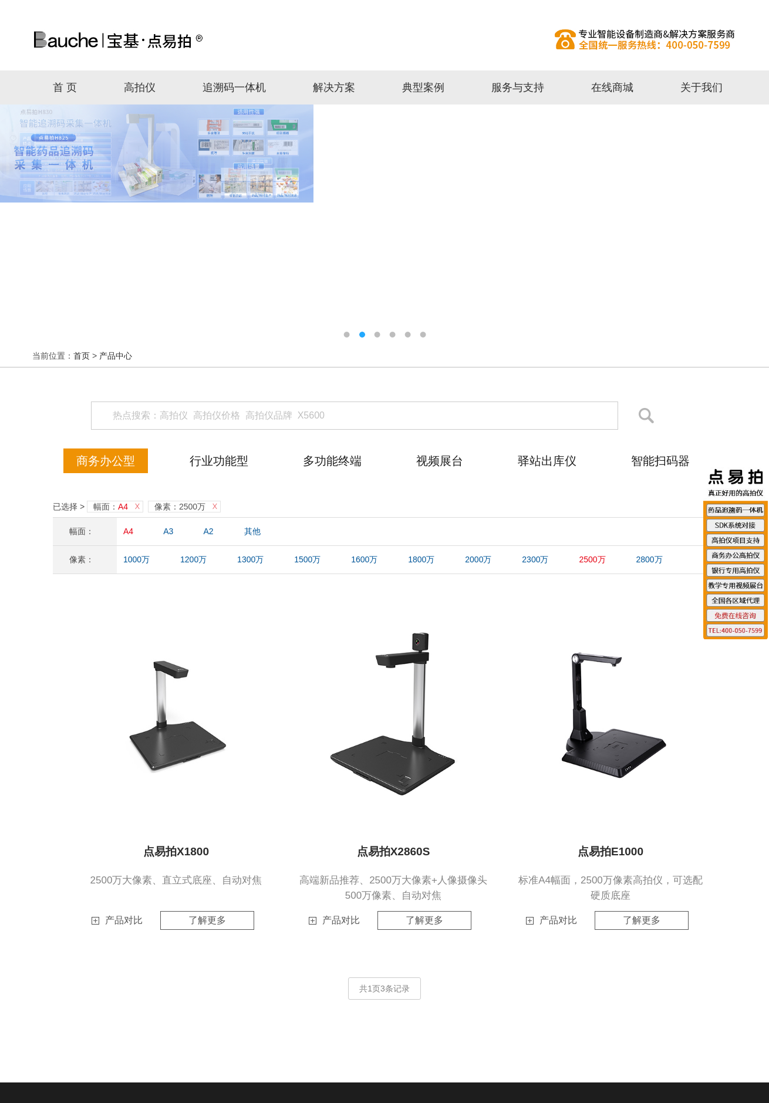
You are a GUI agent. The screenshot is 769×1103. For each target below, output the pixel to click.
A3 (168, 531)
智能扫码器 (660, 460)
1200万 (193, 559)
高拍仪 (384, 39)
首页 (81, 355)
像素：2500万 (179, 506)
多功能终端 (332, 460)
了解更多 (207, 920)
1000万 (136, 559)
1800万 (421, 559)
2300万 (535, 559)
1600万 (364, 559)
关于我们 (701, 87)
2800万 (649, 559)
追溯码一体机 (234, 87)
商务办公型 (105, 460)
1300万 (250, 559)
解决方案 (334, 87)
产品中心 (115, 355)
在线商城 (612, 87)
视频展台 (439, 460)
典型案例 (423, 87)
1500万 (307, 559)
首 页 (65, 87)
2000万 (478, 559)
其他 (252, 531)
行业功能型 (219, 460)
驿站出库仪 (547, 460)
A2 (209, 531)
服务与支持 (517, 87)
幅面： (110, 506)
